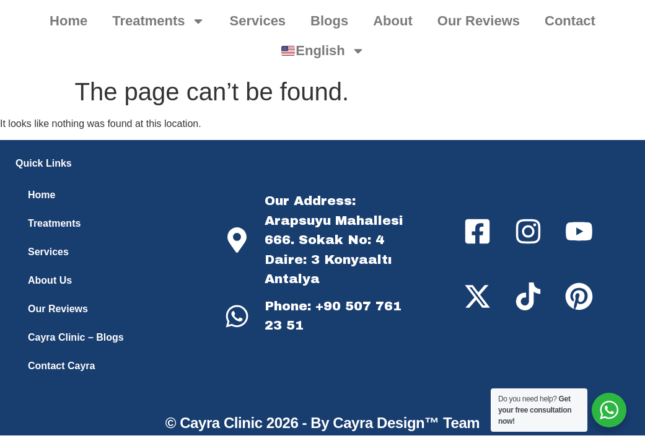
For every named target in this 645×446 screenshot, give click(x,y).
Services (258, 20)
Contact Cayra (61, 366)
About (393, 20)
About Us (50, 280)
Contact (570, 20)
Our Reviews (478, 20)
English (323, 51)
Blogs (329, 20)
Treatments (158, 21)
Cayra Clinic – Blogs (76, 337)
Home (68, 20)
